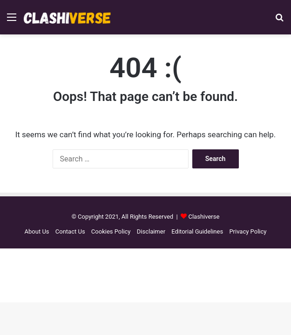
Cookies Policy (111, 231)
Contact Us (70, 231)
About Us (37, 231)
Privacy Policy (247, 231)
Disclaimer (151, 231)
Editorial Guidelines (197, 231)
